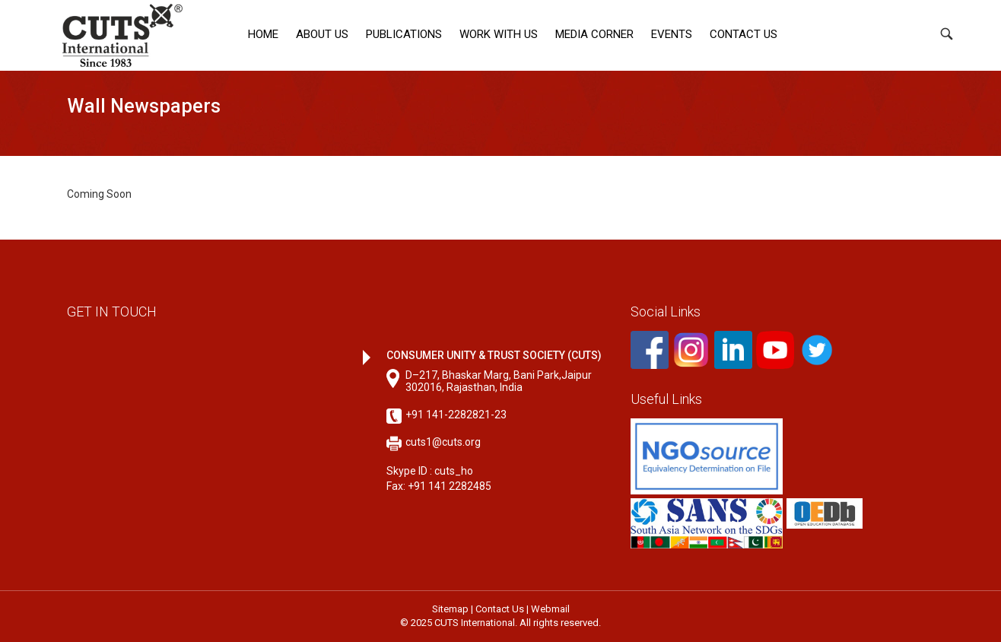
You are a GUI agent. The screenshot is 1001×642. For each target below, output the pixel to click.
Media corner (594, 34)
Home (263, 34)
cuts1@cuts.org (443, 442)
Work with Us (498, 34)
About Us (322, 34)
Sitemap (450, 609)
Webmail (550, 609)
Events (671, 34)
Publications (404, 34)
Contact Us (743, 34)
